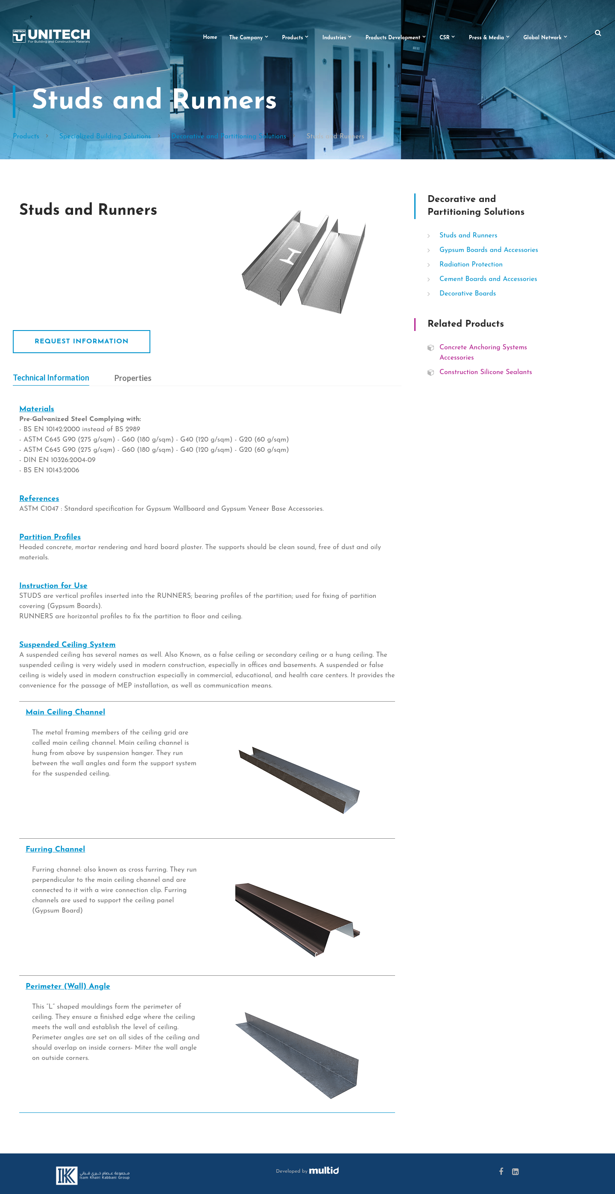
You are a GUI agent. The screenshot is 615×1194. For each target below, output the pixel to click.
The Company (246, 38)
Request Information (82, 341)
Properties (133, 378)
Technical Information (51, 377)
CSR (444, 38)
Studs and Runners (468, 235)
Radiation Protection (471, 264)
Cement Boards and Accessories (488, 279)
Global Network (542, 38)
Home (210, 37)
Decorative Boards (467, 293)
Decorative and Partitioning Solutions (229, 136)
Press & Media (486, 38)
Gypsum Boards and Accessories (488, 250)
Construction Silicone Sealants (485, 372)
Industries (334, 38)
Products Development (393, 38)
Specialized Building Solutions (105, 136)
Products (292, 38)
